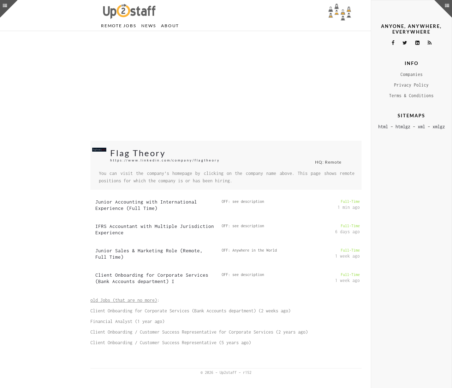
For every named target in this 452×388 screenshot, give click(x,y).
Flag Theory (138, 153)
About (170, 25)
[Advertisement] (226, 85)
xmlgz (439, 126)
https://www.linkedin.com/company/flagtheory (165, 160)
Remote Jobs (118, 25)
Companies (411, 74)
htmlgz (403, 126)
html (383, 126)
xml (421, 126)
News (148, 25)
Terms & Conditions (411, 95)
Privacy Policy (411, 85)
